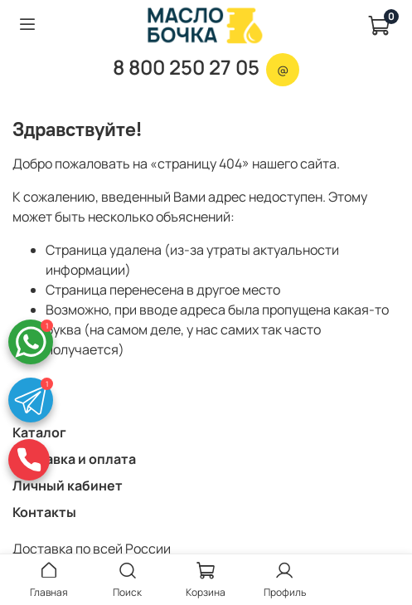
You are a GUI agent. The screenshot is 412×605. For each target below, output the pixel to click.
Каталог (39, 432)
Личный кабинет (67, 485)
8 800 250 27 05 (186, 67)
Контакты (44, 512)
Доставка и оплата (74, 459)
